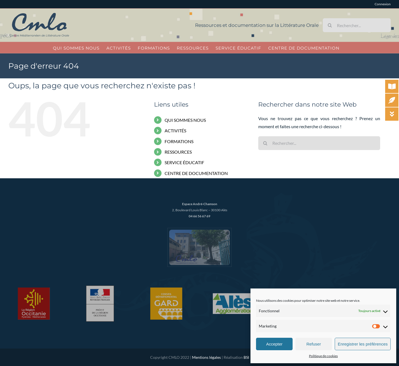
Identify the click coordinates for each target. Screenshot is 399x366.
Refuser (313, 344)
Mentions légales (206, 357)
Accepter (274, 344)
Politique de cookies (323, 356)
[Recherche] (330, 25)
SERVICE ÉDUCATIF (184, 162)
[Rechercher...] (357, 25)
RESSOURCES (178, 151)
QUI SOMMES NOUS (185, 120)
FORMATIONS (179, 141)
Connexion (383, 4)
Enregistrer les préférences (363, 344)
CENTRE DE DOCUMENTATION (196, 173)
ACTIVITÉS (175, 130)
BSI (246, 357)
